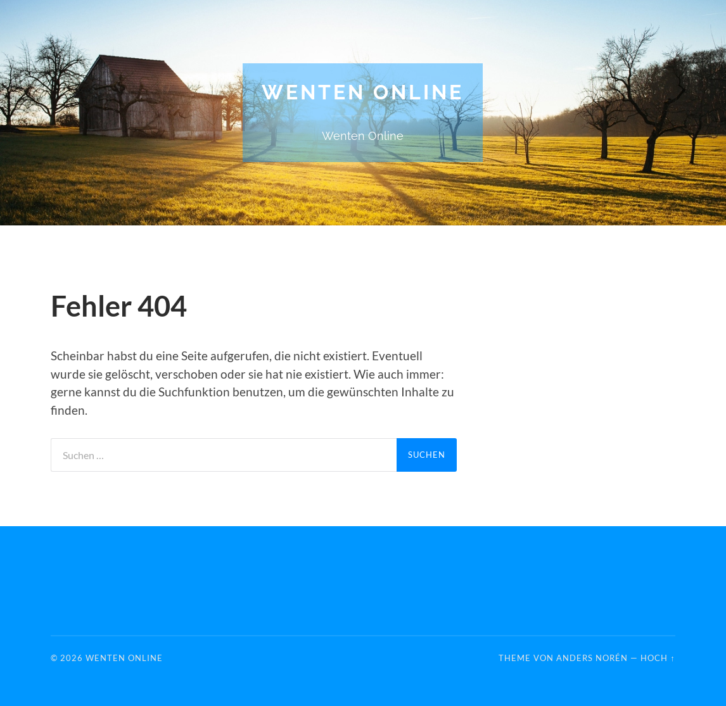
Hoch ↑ (657, 658)
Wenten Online (363, 92)
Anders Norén (592, 658)
